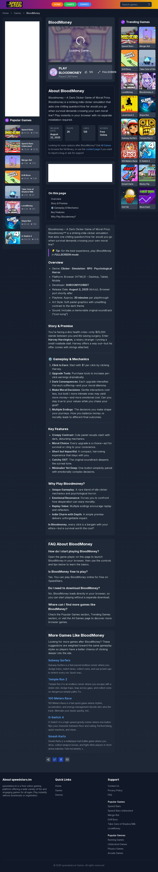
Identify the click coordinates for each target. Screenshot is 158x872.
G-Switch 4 (56, 717)
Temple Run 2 (57, 679)
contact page (93, 149)
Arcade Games (115, 853)
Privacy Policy (115, 790)
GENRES (84, 4)
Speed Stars (114, 806)
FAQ (110, 794)
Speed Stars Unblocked (120, 810)
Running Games (116, 839)
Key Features (58, 212)
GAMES (70, 4)
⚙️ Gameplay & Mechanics (65, 207)
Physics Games (115, 848)
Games (17, 13)
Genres (59, 794)
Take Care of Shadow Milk (122, 824)
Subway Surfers (59, 660)
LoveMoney (114, 828)
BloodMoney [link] (33, 13)
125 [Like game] (89, 72)
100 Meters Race (60, 698)
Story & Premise (59, 203)
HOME (57, 4)
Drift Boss (113, 819)
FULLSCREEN (107, 72)
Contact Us (113, 786)
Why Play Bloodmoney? (63, 216)
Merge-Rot (113, 815)
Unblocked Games (117, 844)
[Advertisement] (22, 68)
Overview (56, 199)
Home (6, 13)
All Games (106, 145)
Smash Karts (57, 736)
